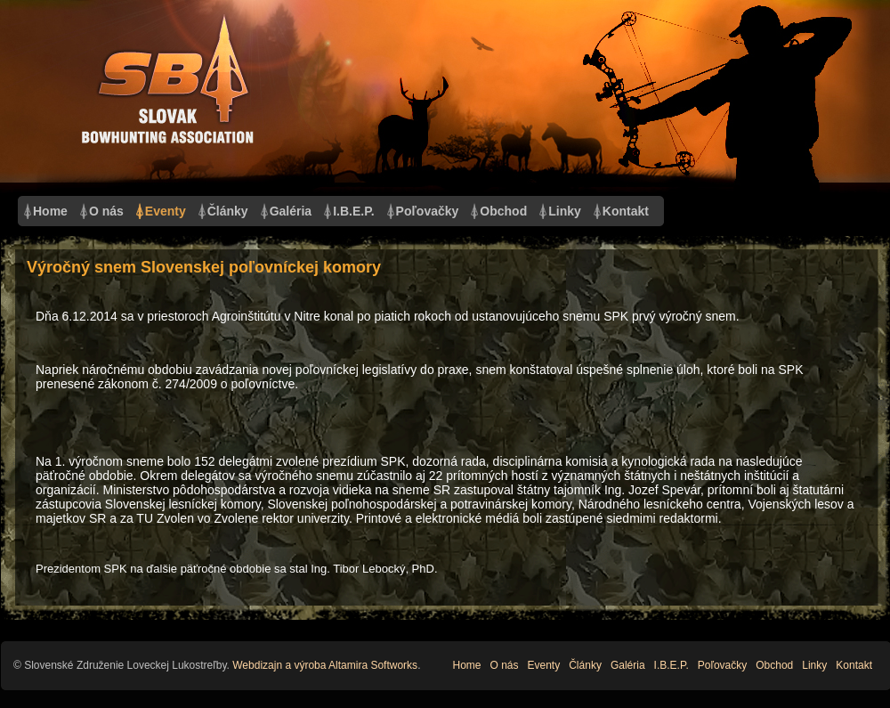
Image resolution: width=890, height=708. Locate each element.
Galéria (291, 211)
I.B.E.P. (353, 211)
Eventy (165, 211)
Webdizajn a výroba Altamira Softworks (324, 665)
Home (50, 211)
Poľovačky (427, 211)
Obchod (503, 211)
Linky (564, 211)
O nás (106, 211)
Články (227, 211)
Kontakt (626, 211)
